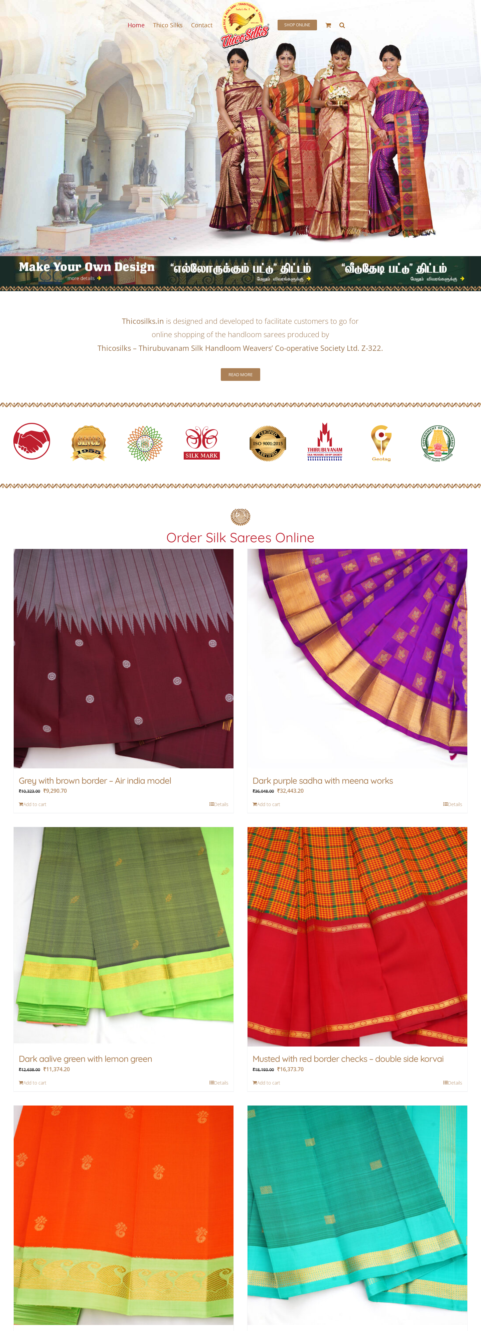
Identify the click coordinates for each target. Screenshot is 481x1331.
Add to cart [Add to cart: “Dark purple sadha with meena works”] (268, 804)
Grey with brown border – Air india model (95, 780)
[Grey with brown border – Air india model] (123, 658)
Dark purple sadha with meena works (323, 780)
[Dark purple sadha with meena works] (357, 658)
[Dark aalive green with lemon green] (123, 937)
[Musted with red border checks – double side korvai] (357, 937)
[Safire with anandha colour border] (357, 1215)
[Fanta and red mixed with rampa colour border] (123, 1215)
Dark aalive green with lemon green (85, 1058)
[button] (342, 25)
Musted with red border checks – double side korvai (348, 1058)
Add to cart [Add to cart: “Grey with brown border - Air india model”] (34, 804)
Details (221, 804)
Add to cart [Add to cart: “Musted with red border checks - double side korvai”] (268, 1083)
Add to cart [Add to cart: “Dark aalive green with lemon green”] (34, 1083)
